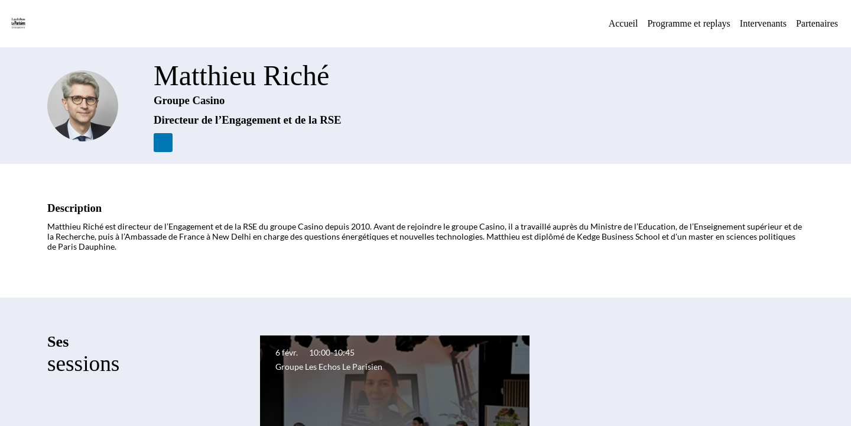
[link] (623, 23)
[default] (688, 23)
